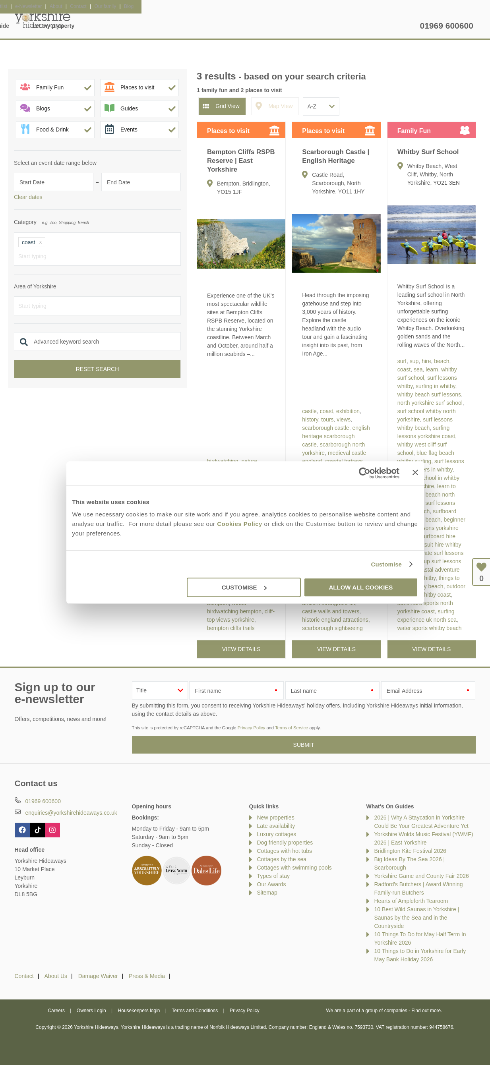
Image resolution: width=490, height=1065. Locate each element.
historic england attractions (335, 620)
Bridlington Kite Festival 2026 (410, 851)
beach (441, 361)
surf (402, 361)
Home (89, 26)
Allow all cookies (361, 587)
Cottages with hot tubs (284, 851)
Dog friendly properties (285, 842)
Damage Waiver (98, 976)
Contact (24, 976)
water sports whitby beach (429, 628)
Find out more (426, 1010)
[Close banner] (415, 472)
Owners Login (91, 1010)
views (344, 419)
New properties (275, 817)
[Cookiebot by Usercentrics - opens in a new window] (364, 473)
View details (241, 649)
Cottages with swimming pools (294, 867)
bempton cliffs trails (231, 628)
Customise (386, 564)
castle (309, 411)
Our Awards (271, 884)
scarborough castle (325, 428)
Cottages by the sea (282, 859)
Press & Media (147, 976)
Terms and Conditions (195, 1010)
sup (414, 361)
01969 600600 (446, 25)
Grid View (227, 106)
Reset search (97, 369)
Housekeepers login (139, 1010)
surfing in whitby (435, 386)
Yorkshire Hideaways (42, 20)
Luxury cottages (276, 834)
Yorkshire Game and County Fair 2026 (421, 876)
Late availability (276, 826)
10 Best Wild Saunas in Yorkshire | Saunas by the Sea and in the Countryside (416, 917)
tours (327, 419)
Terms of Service (291, 727)
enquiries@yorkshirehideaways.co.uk (71, 813)
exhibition (348, 411)
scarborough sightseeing (332, 628)
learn (432, 369)
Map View (280, 106)
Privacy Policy (251, 727)
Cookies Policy (239, 523)
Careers (56, 1010)
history (310, 419)
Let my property (387, 26)
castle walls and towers (330, 611)
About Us (56, 976)
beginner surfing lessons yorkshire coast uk (431, 527)
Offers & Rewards (253, 26)
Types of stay (273, 876)
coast (326, 411)
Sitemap (267, 892)
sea (418, 369)
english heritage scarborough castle (336, 436)
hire (426, 361)
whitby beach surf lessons (429, 394)
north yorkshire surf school (430, 403)
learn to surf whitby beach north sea (426, 494)
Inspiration (193, 26)
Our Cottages (138, 26)
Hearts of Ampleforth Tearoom (411, 901)
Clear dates (28, 197)
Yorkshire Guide (321, 26)
